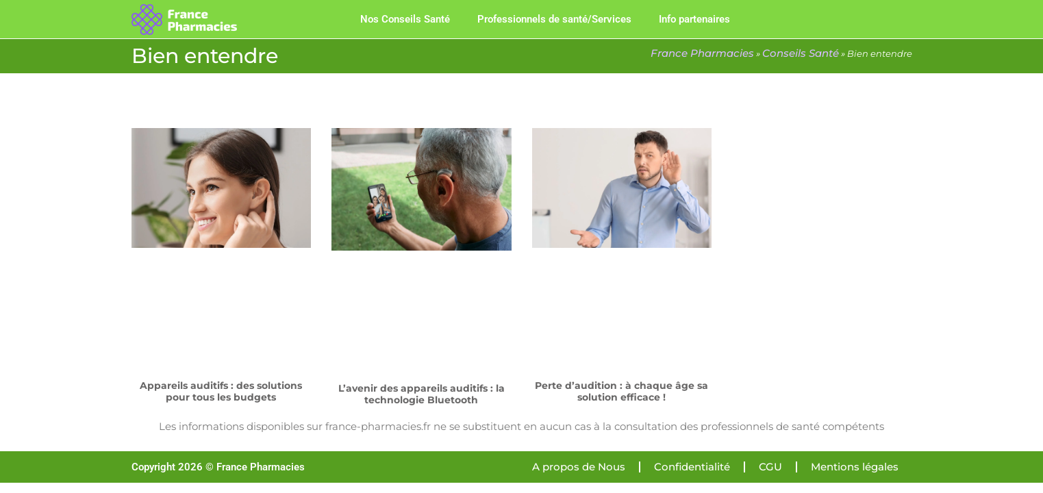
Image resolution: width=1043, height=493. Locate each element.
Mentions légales (855, 466)
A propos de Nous (578, 466)
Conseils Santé (800, 53)
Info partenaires (694, 19)
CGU (770, 466)
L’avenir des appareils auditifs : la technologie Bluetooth (421, 394)
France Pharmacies (702, 53)
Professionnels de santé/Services (554, 19)
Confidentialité (692, 466)
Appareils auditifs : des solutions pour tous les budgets (221, 391)
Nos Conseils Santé (405, 19)
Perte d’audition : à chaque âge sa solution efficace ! (621, 391)
